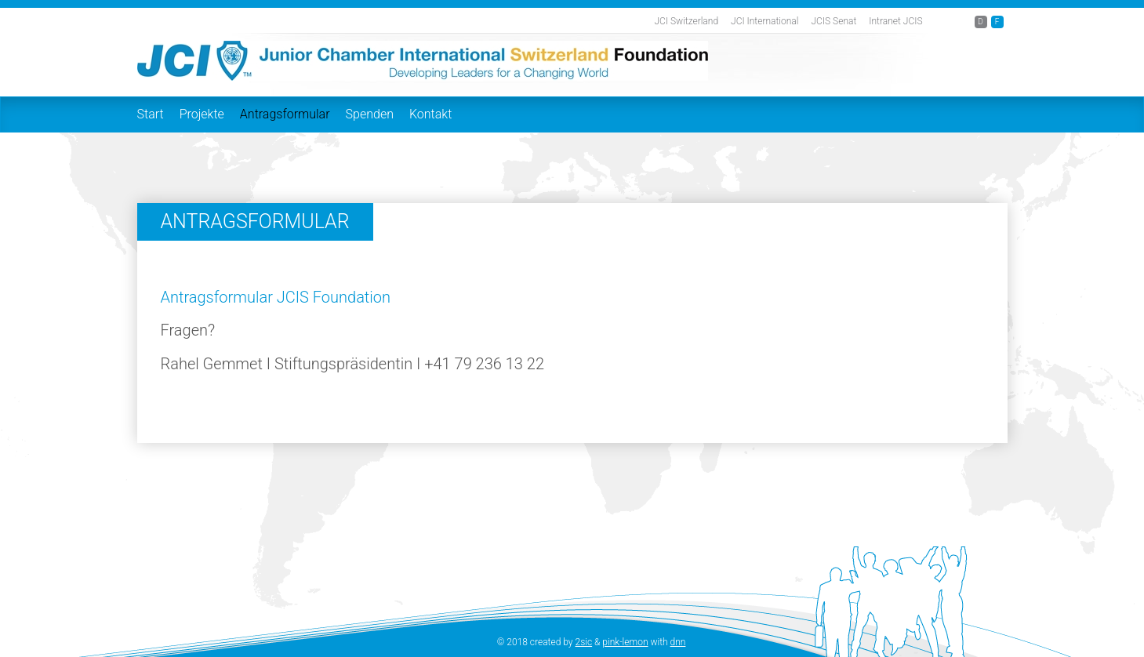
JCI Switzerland (686, 21)
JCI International (764, 21)
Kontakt (430, 114)
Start (150, 114)
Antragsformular (285, 114)
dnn (678, 642)
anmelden (475, 642)
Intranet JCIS (895, 21)
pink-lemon (625, 642)
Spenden (370, 114)
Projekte (202, 114)
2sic (584, 642)
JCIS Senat (834, 21)
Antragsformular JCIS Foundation (276, 297)
